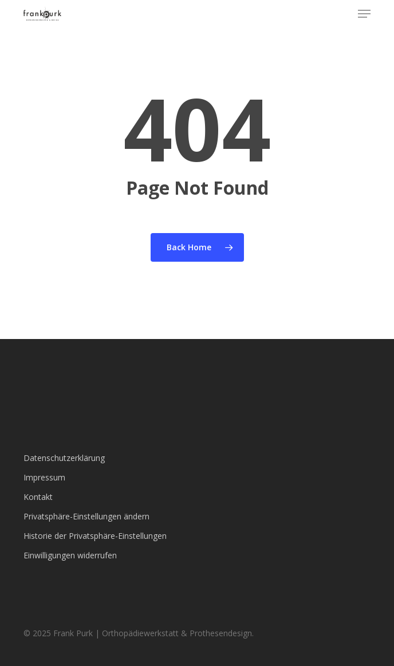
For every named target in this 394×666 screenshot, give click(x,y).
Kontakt (38, 496)
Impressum (44, 477)
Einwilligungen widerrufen (70, 555)
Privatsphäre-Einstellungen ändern (86, 516)
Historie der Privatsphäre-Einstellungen (95, 535)
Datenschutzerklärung (64, 457)
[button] (364, 13)
